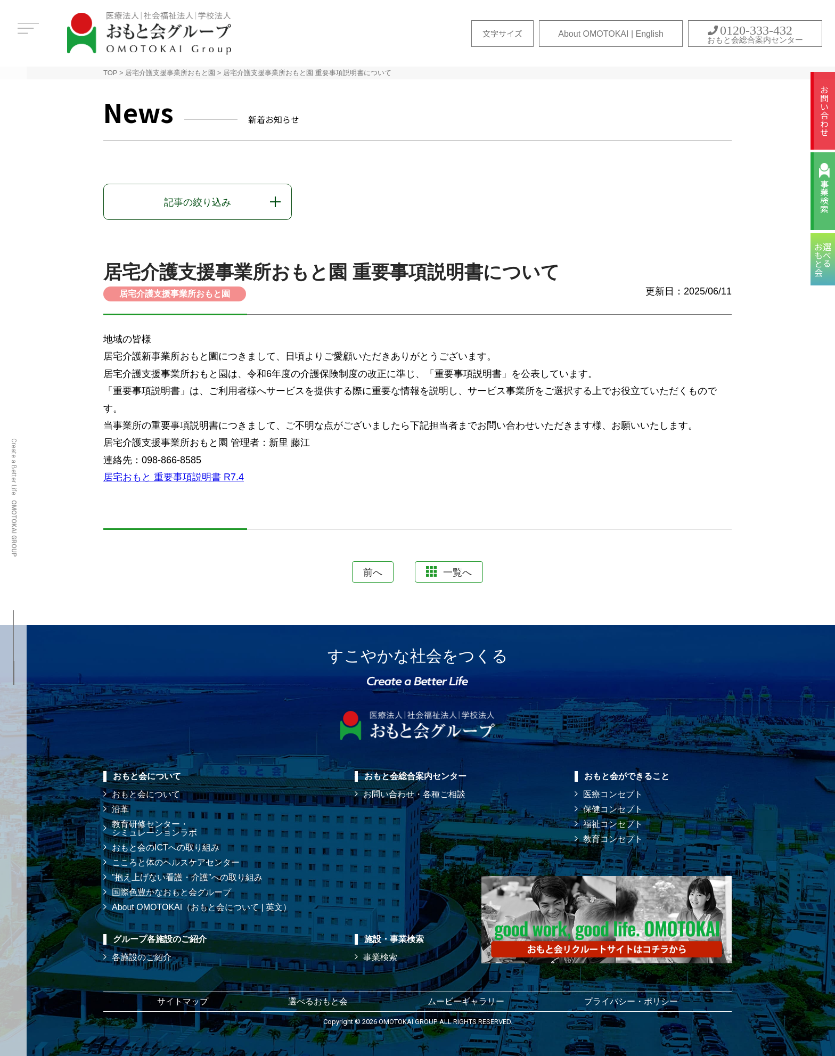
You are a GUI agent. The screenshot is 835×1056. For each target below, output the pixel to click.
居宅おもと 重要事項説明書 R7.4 (173, 477)
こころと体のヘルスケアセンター (176, 862)
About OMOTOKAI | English (611, 33)
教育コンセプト (613, 839)
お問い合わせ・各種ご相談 (414, 794)
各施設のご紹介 (141, 957)
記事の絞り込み (197, 202)
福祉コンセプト (613, 824)
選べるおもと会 (318, 1001)
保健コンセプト (613, 809)
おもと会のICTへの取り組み (165, 847)
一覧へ (449, 572)
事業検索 (824, 196)
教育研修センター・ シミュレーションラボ (154, 828)
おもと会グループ (149, 33)
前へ (372, 572)
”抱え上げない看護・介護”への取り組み (187, 877)
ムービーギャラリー (466, 1001)
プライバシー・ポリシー (631, 1001)
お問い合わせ (824, 110)
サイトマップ (182, 1001)
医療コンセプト (613, 794)
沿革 (120, 809)
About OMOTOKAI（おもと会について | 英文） (201, 907)
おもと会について (146, 794)
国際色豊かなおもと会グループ (171, 892)
